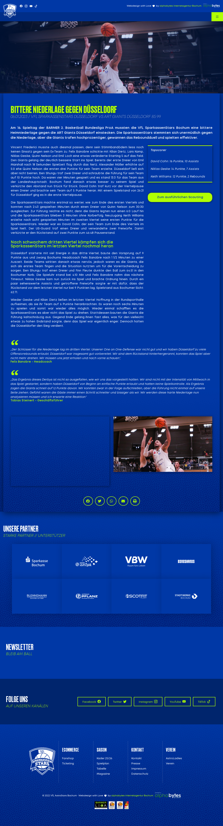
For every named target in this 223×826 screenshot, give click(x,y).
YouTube (178, 701)
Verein (170, 763)
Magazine (103, 773)
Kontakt (136, 758)
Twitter (120, 701)
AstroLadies (174, 758)
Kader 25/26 (104, 758)
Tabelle (101, 768)
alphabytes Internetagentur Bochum (180, 5)
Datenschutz (139, 773)
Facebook (91, 701)
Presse (135, 763)
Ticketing (68, 763)
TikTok (204, 701)
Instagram (148, 701)
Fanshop (68, 758)
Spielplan (103, 763)
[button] (88, 501)
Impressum (138, 768)
